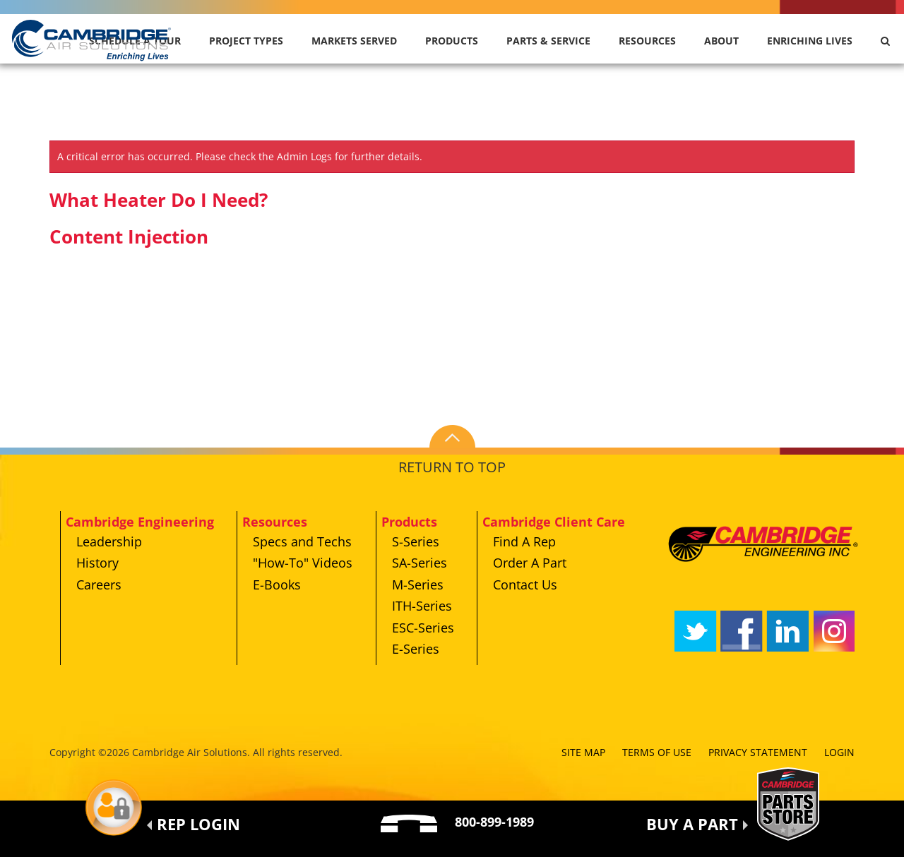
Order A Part (529, 562)
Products (451, 40)
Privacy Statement (757, 752)
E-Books (277, 584)
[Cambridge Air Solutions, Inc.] (93, 39)
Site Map (583, 752)
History (97, 562)
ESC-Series (423, 627)
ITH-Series (422, 605)
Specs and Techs (302, 541)
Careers (98, 584)
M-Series (418, 584)
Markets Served (354, 40)
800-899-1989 (494, 821)
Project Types (246, 40)
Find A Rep (524, 541)
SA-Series (419, 562)
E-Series (415, 648)
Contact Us (525, 584)
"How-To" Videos (302, 562)
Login (839, 752)
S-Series (415, 541)
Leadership (109, 541)
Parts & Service (548, 40)
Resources (647, 40)
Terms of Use (656, 752)
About (721, 40)
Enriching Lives (809, 40)
